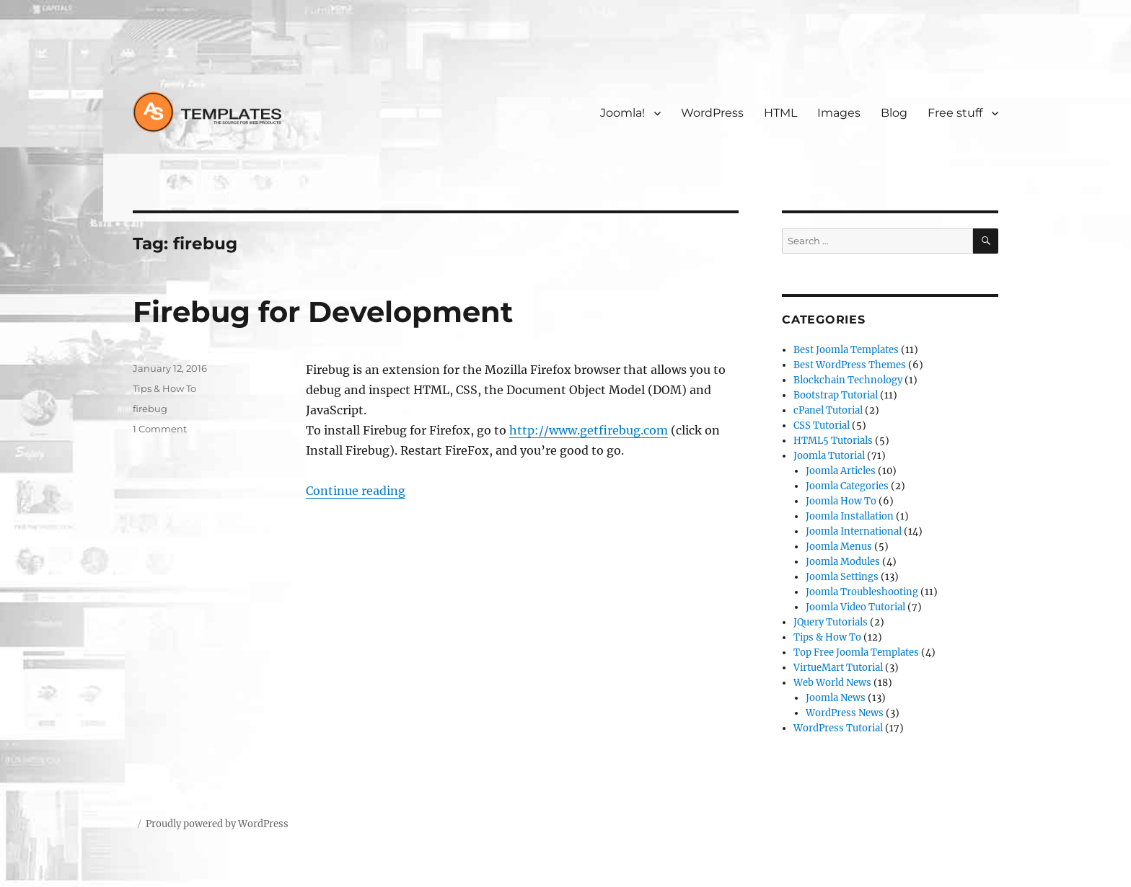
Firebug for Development (323, 311)
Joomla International (854, 531)
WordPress (712, 113)
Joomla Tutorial (829, 456)
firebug (150, 408)
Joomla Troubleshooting (862, 592)
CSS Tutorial (821, 425)
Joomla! (622, 113)
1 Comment (160, 428)
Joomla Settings (842, 577)
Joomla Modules (843, 562)
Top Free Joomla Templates (856, 652)
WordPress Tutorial (838, 728)
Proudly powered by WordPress (217, 824)
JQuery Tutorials (830, 622)
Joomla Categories (847, 486)
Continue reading (355, 490)
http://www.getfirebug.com (588, 430)
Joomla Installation (850, 516)
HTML (780, 113)
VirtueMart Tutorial (838, 667)
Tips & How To (164, 388)
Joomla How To (841, 501)
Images (839, 113)
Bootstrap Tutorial (835, 395)
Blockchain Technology (847, 380)
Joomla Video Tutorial (855, 607)
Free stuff (955, 113)
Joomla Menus (839, 546)
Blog (894, 113)
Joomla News (836, 698)
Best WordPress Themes (849, 365)
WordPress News (845, 713)
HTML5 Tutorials (833, 440)
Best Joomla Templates (846, 350)
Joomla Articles (841, 471)
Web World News (832, 683)
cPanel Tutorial (828, 410)
